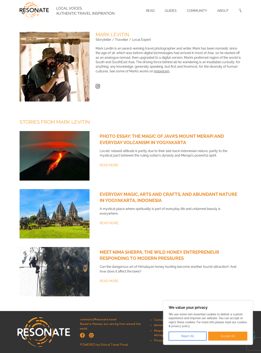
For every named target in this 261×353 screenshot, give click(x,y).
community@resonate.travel (98, 319)
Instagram (161, 71)
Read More (109, 165)
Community (197, 11)
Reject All (187, 336)
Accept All (228, 336)
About (223, 11)
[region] (208, 323)
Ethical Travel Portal (114, 344)
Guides (171, 11)
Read (150, 11)
